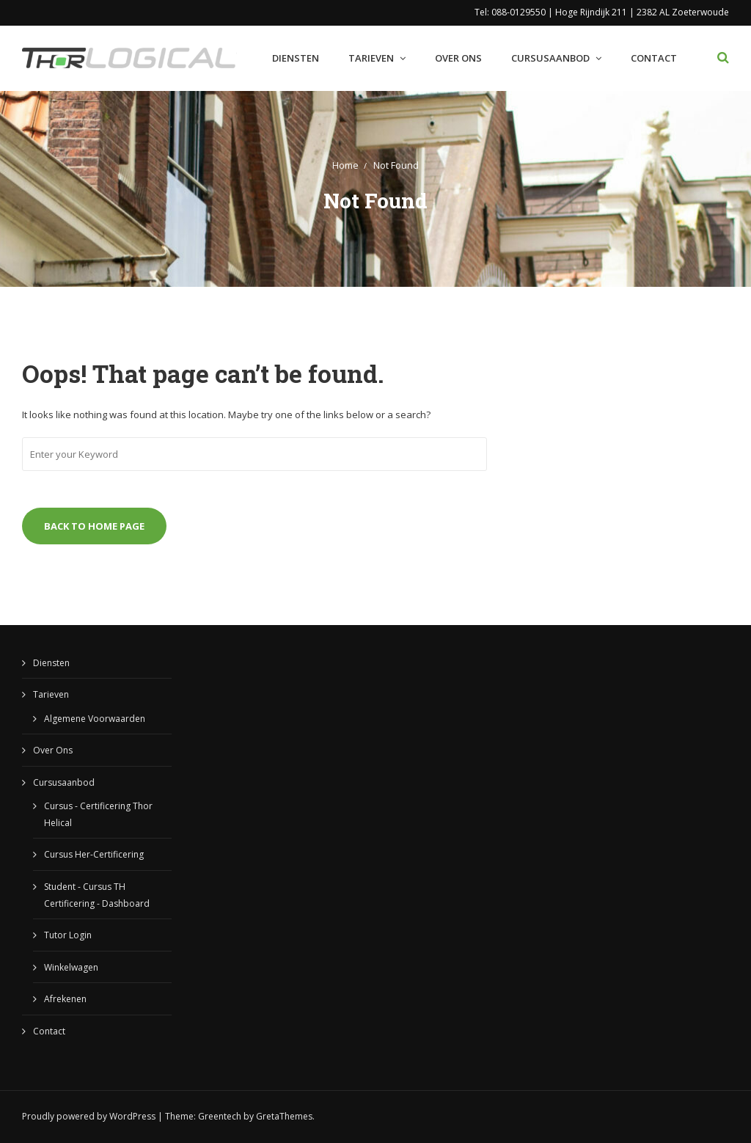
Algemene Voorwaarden (94, 718)
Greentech (219, 1116)
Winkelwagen (71, 967)
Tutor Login (68, 935)
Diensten (295, 58)
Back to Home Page (94, 526)
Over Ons (458, 58)
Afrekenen (65, 999)
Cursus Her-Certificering (94, 854)
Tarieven (371, 58)
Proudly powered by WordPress (88, 1116)
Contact (654, 58)
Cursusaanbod (550, 58)
